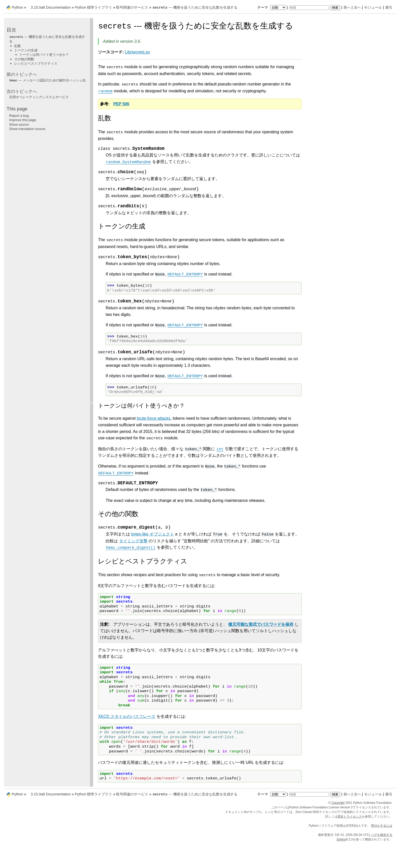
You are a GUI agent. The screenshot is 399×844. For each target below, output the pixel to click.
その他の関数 (24, 59)
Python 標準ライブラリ (93, 7)
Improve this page (22, 120)
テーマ (272, 7)
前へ (347, 7)
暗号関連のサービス (132, 7)
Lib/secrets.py (137, 52)
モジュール (373, 7)
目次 (11, 30)
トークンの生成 (25, 50)
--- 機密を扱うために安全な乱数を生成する (194, 7)
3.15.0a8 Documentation (51, 7)
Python (17, 7)
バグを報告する (381, 835)
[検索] (309, 7)
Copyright (338, 803)
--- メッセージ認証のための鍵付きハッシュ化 (47, 80)
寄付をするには (381, 825)
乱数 (17, 46)
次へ (357, 7)
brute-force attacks (153, 418)
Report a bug (19, 116)
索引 (388, 7)
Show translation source (27, 129)
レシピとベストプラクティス (35, 63)
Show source (19, 124)
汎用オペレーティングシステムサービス (39, 97)
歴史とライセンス (349, 816)
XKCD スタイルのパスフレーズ (126, 716)
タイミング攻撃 (133, 541)
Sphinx (341, 839)
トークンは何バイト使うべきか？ (44, 54)
